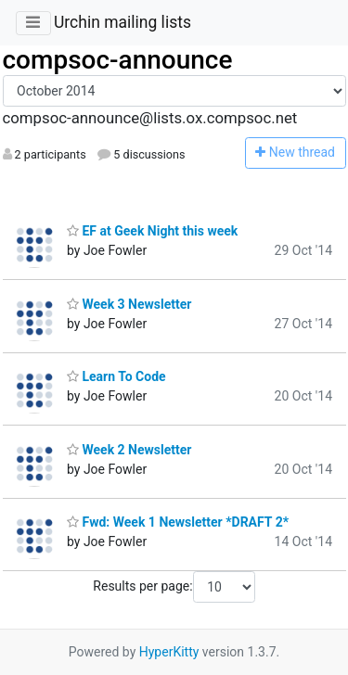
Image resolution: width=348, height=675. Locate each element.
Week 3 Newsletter (129, 304)
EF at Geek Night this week (152, 230)
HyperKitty (169, 651)
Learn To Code (116, 376)
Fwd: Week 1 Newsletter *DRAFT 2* (178, 522)
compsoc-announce (118, 60)
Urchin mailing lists (122, 22)
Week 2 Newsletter (129, 449)
